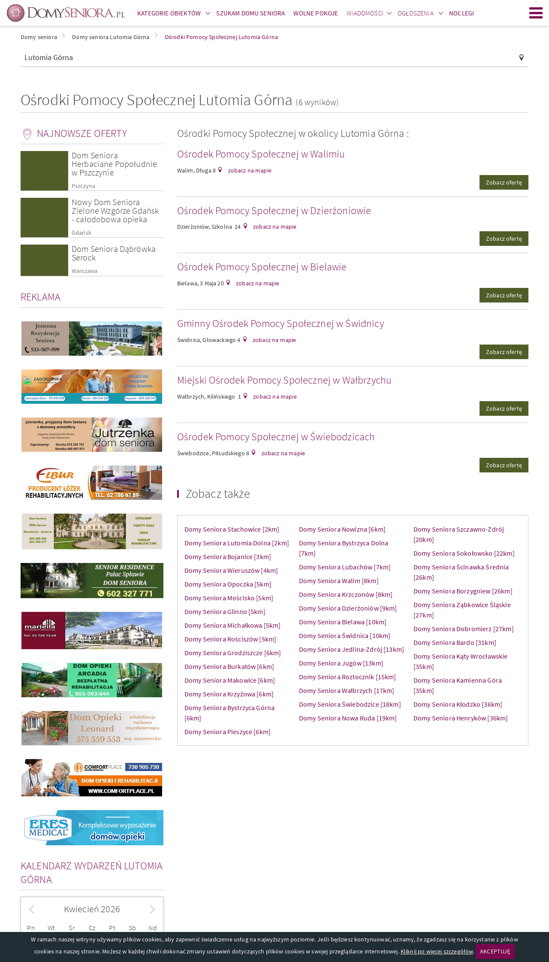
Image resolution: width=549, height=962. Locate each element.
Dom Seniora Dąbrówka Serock (114, 253)
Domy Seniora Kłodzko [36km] (457, 704)
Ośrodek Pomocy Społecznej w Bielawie (262, 266)
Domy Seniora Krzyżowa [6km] (229, 694)
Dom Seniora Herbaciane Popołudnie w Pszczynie (114, 164)
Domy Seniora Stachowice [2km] (232, 529)
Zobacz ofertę (504, 182)
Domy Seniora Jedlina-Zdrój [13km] (351, 649)
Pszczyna (83, 186)
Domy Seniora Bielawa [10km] (342, 621)
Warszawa (84, 271)
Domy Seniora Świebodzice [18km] (350, 704)
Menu (536, 13)
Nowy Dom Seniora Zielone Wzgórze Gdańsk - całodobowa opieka (115, 210)
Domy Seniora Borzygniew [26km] (463, 591)
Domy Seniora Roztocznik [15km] (347, 676)
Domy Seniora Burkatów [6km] (229, 666)
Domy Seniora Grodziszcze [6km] (232, 652)
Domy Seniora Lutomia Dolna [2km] (236, 542)
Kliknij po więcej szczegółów (437, 951)
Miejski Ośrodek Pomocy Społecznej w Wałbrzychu (284, 380)
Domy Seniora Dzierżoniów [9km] (348, 608)
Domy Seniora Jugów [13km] (341, 663)
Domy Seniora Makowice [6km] (229, 680)
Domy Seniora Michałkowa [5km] (232, 625)
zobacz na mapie (248, 170)
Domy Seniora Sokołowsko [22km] (464, 553)
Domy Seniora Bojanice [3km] (227, 556)
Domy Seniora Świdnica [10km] (344, 635)
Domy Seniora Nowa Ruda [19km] (348, 718)
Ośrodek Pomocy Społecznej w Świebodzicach (276, 436)
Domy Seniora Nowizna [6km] (342, 529)
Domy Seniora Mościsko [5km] (228, 597)
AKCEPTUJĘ (495, 951)
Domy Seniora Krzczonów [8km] (345, 594)
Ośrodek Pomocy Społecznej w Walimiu (261, 153)
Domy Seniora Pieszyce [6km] (227, 731)
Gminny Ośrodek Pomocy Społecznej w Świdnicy (280, 323)
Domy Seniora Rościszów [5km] (230, 639)
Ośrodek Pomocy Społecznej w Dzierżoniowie (274, 210)
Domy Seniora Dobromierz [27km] (463, 628)
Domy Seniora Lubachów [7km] (345, 567)
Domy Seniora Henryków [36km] (460, 718)
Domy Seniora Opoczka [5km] (227, 584)
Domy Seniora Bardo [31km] (454, 642)
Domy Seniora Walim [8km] (339, 580)
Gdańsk (81, 232)
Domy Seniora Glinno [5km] (224, 611)
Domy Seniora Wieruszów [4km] (231, 570)
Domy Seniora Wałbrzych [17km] (347, 690)
